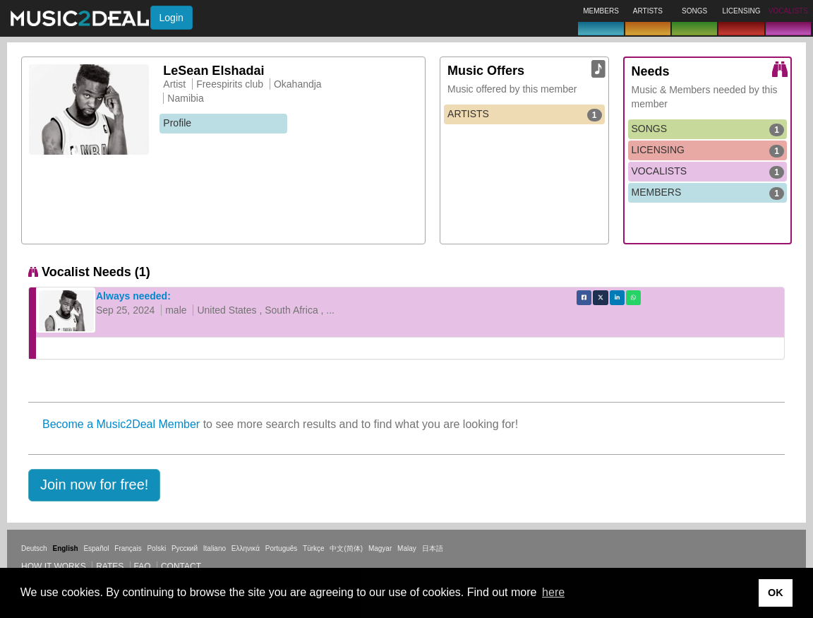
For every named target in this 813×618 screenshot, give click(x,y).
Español (96, 548)
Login (171, 17)
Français (127, 548)
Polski (156, 548)
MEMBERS (708, 193)
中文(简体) (346, 548)
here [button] (553, 592)
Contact (181, 566)
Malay (406, 548)
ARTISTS (524, 114)
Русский (184, 548)
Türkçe (314, 548)
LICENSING (708, 150)
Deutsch (34, 548)
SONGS (708, 129)
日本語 (432, 548)
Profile (177, 123)
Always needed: (133, 296)
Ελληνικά (245, 548)
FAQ (142, 566)
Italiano (214, 548)
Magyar (380, 548)
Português (281, 548)
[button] (94, 485)
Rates (110, 566)
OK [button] (775, 592)
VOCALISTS (708, 172)
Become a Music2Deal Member (121, 424)
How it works (53, 566)
